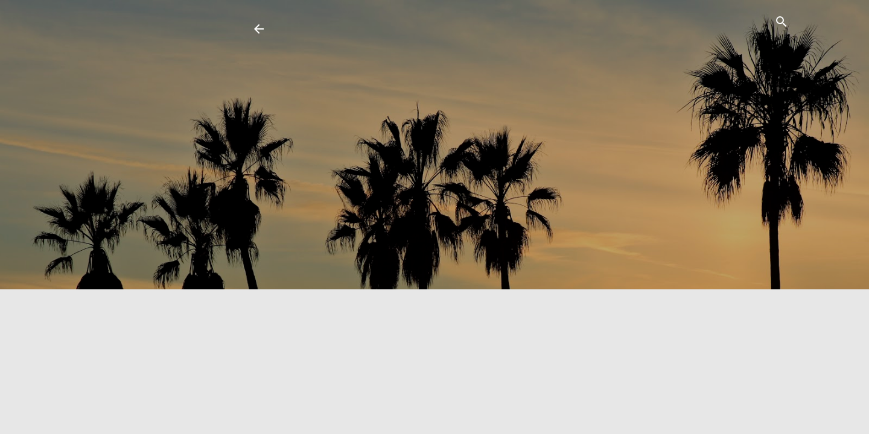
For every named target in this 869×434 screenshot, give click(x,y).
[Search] (781, 23)
